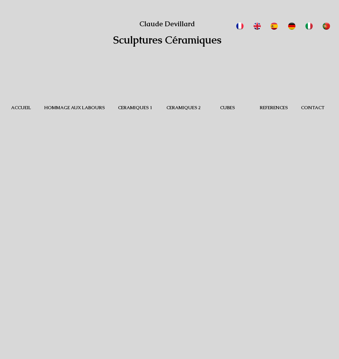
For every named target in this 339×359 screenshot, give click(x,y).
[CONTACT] (312, 107)
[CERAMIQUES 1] (135, 107)
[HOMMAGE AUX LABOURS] (74, 107)
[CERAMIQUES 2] (183, 107)
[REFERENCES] (274, 107)
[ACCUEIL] (21, 107)
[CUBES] (227, 107)
